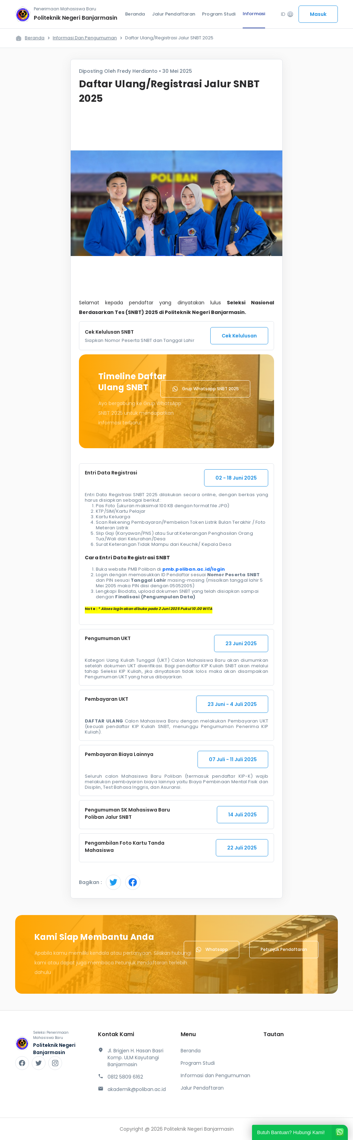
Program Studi (219, 14)
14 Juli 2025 (242, 814)
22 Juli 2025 (242, 847)
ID (287, 14)
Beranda (135, 14)
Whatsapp (211, 949)
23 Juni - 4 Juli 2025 (232, 704)
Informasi (254, 13)
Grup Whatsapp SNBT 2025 (205, 388)
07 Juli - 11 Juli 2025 (233, 759)
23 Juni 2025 (241, 643)
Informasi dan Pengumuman (85, 38)
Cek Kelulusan (239, 335)
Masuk (318, 14)
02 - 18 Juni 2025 (236, 477)
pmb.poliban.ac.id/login (193, 569)
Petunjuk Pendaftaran (284, 949)
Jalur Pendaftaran (173, 14)
